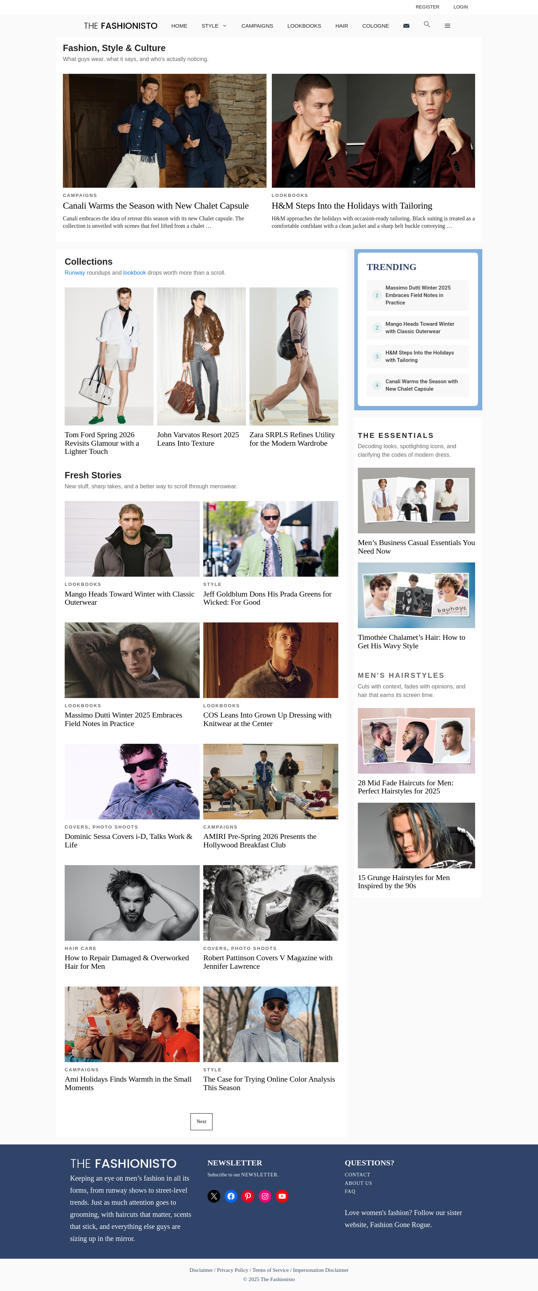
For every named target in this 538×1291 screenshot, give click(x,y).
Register (428, 7)
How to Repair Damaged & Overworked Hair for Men (127, 961)
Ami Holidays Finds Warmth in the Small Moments (128, 1083)
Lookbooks (304, 26)
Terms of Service (270, 1270)
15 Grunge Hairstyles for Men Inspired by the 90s (404, 881)
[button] (427, 25)
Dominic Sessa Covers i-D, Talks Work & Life (128, 840)
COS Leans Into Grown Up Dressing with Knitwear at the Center (267, 718)
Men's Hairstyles (401, 675)
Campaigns (257, 26)
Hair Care (81, 948)
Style (218, 25)
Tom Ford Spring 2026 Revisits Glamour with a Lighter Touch (102, 442)
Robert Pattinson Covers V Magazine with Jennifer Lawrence (268, 961)
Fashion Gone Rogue (400, 1225)
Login (460, 7)
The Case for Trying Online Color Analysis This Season (269, 1083)
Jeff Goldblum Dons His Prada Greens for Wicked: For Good (267, 597)
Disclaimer (201, 1270)
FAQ (350, 1191)
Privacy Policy (232, 1270)
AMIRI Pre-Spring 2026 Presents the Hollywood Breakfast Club (260, 840)
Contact (357, 1174)
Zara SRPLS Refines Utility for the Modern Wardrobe (292, 438)
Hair (341, 26)
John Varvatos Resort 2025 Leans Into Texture (198, 438)
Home (179, 26)
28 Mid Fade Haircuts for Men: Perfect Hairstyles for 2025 (405, 787)
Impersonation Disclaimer (320, 1270)
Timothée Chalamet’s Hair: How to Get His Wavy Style (411, 641)
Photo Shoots (115, 827)
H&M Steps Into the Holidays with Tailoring (352, 205)
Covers (76, 827)
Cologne (375, 26)
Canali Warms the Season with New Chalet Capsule (156, 205)
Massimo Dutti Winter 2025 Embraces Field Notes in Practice (123, 718)
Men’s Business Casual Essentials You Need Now (416, 546)
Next (201, 1121)
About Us (358, 1183)
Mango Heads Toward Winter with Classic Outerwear (129, 597)
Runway (75, 273)
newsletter (259, 1174)
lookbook (134, 273)
